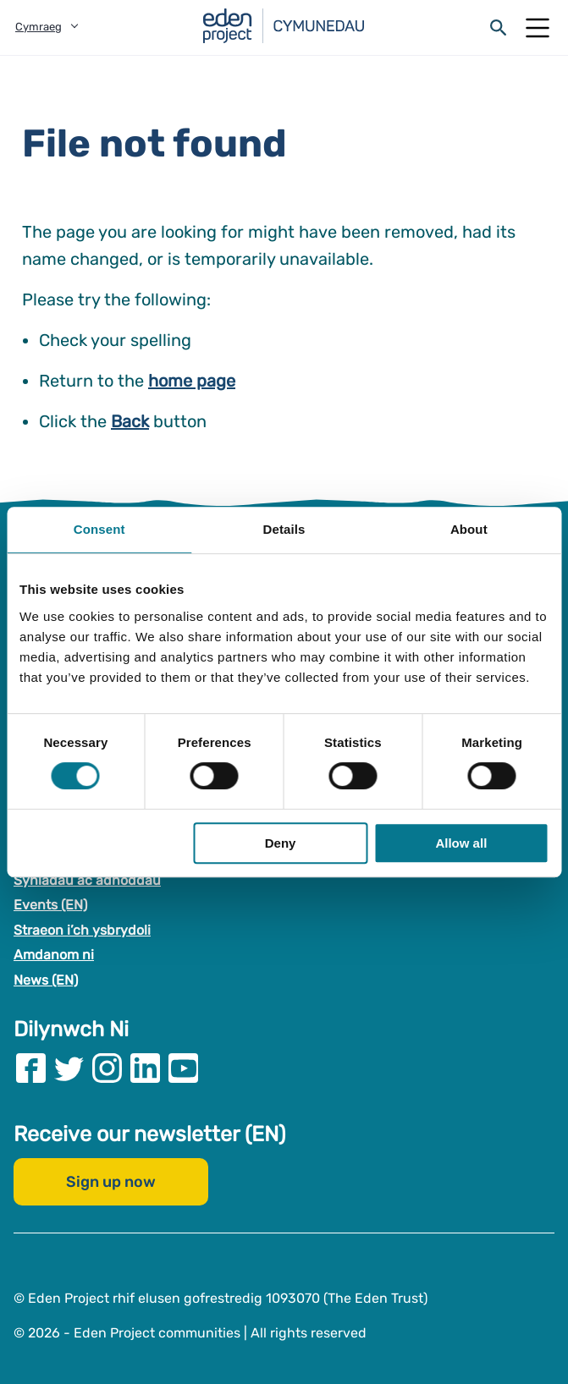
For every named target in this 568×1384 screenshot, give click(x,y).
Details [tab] (284, 529)
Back (130, 421)
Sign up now (111, 1181)
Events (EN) (50, 905)
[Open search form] (498, 28)
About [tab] (469, 529)
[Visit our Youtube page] (183, 1067)
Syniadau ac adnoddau (87, 879)
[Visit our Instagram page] (107, 1067)
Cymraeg (38, 26)
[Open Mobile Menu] (537, 28)
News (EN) (46, 980)
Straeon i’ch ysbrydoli (82, 930)
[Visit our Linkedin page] (145, 1067)
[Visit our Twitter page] (69, 1067)
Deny (280, 843)
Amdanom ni (54, 955)
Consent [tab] (99, 529)
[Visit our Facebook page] (31, 1067)
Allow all (461, 843)
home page (191, 381)
